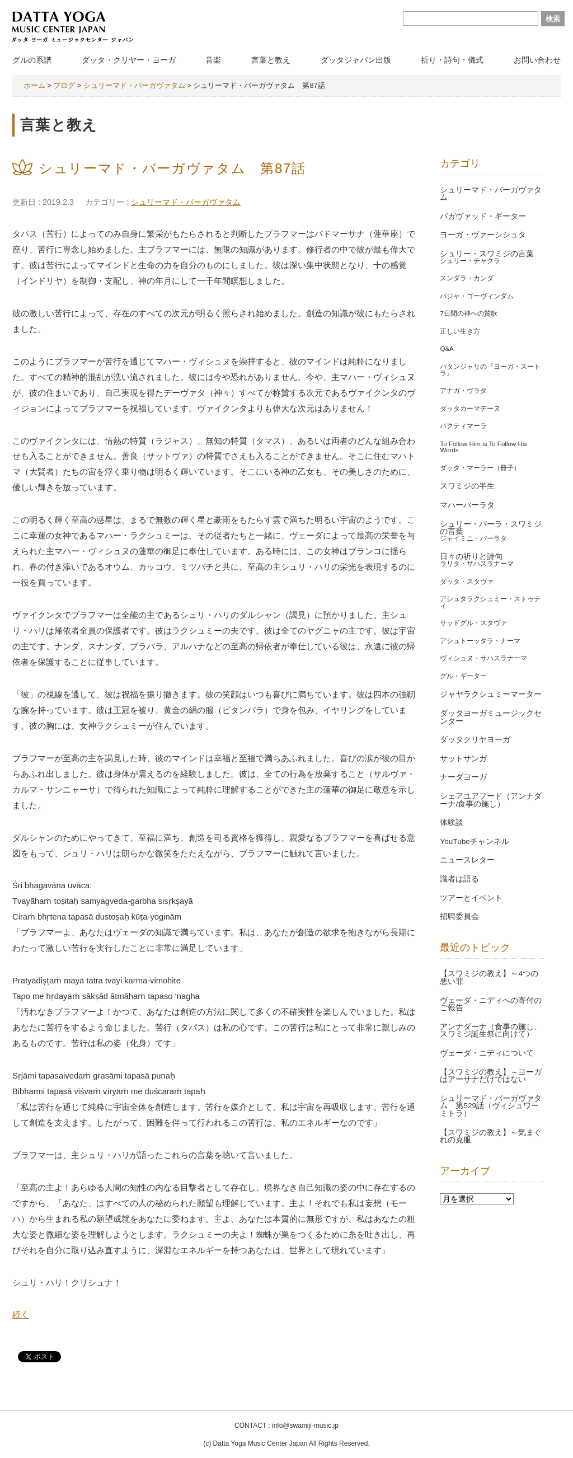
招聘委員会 (459, 916)
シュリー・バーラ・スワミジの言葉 (491, 528)
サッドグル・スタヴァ (473, 623)
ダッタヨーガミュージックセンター (491, 717)
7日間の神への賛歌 (468, 313)
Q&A (446, 348)
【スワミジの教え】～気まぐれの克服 (491, 1136)
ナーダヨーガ (463, 777)
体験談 (451, 822)
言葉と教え (270, 59)
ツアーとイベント (471, 898)
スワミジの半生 (467, 486)
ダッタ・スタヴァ (467, 581)
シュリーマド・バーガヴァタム (186, 202)
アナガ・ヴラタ (463, 390)
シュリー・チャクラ (470, 260)
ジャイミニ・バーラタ (473, 538)
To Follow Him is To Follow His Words (483, 447)
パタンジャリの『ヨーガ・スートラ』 (490, 370)
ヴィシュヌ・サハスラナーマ (483, 658)
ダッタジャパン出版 (356, 59)
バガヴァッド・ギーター (483, 216)
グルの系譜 (31, 59)
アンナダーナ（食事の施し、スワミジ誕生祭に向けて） (491, 1031)
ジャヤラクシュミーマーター (491, 694)
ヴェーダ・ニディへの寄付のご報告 (491, 1004)
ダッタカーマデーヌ (470, 408)
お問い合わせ (537, 59)
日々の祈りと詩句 (471, 556)
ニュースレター (467, 860)
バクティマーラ (463, 426)
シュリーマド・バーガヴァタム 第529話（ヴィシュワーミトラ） (491, 1106)
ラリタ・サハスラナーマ (477, 563)
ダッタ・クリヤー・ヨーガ (129, 59)
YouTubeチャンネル (474, 841)
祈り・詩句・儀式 (452, 59)
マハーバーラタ (467, 505)
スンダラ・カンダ (467, 278)
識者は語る (459, 879)
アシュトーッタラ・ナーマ (480, 640)
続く (20, 1314)
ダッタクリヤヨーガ (475, 739)
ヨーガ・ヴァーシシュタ (483, 235)
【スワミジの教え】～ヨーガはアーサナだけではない (491, 1076)
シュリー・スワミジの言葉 (487, 254)
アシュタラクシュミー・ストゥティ (490, 602)
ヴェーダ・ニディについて (487, 1053)
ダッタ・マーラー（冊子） (480, 468)
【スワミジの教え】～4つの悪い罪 (489, 977)
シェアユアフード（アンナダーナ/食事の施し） (491, 800)
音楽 (213, 59)
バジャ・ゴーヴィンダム (477, 296)
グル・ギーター (463, 676)
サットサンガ (463, 758)
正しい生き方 (460, 331)
